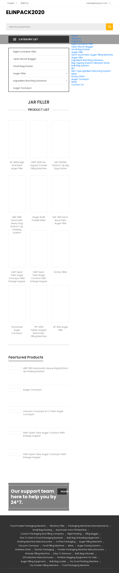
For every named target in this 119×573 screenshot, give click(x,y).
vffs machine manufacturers (37, 557)
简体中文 (25, 3)
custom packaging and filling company (42, 533)
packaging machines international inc (88, 525)
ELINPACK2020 (25, 12)
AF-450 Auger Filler (60, 328)
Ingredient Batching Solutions (87, 60)
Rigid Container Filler (82, 43)
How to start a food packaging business (41, 537)
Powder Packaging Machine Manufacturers (81, 549)
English (11, 3)
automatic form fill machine (71, 529)
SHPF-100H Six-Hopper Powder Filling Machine (38, 165)
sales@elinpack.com (97, 3)
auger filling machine (90, 541)
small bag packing (42, 529)
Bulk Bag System (80, 65)
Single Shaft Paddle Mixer (39, 219)
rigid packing (75, 533)
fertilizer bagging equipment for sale (77, 557)
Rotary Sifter (78, 76)
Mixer (74, 73)
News (74, 81)
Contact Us (77, 84)
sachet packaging (44, 549)
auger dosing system (88, 545)
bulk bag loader (58, 561)
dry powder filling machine (44, 565)
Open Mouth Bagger (82, 46)
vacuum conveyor (29, 545)
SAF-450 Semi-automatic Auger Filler (61, 220)
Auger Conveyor (80, 79)
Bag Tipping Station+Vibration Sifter (90, 62)
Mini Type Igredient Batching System (91, 71)
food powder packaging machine (28, 525)
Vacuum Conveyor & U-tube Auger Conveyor (43, 413)
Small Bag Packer (80, 49)
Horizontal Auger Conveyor (16, 330)
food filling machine (53, 545)
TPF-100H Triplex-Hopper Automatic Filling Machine (39, 331)
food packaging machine (75, 565)
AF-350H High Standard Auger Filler (17, 165)
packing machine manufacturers (34, 541)
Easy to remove (62, 553)
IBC (73, 68)
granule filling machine (37, 553)
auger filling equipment (33, 561)
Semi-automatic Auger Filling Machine (92, 54)
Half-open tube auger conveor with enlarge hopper (38, 276)
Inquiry (64, 491)
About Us (76, 38)
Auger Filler (77, 52)
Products (76, 41)
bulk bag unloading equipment (83, 537)
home (74, 35)
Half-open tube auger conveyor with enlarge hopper (16, 276)
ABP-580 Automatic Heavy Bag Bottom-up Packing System (17, 225)
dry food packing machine (84, 561)
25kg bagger (91, 533)
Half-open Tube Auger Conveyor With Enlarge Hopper (44, 456)
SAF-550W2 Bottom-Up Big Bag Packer (60, 165)
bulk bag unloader (84, 553)
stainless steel (23, 549)
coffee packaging (65, 541)
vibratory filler (57, 525)
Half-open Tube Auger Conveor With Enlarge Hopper (44, 434)
